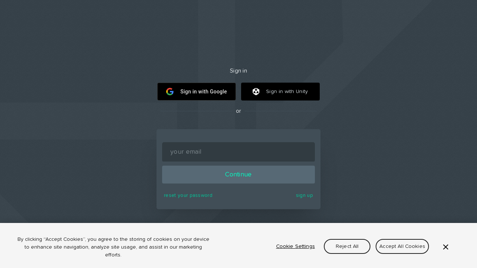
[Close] (445, 247)
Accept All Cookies (402, 246)
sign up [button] (304, 195)
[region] (238, 245)
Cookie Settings (295, 246)
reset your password (188, 195)
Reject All (347, 246)
